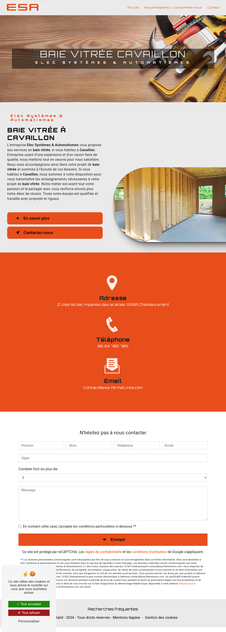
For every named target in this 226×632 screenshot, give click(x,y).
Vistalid (57, 617)
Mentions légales (126, 617)
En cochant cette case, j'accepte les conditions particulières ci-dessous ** (79, 519)
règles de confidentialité (103, 545)
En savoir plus (31, 218)
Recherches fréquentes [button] (113, 609)
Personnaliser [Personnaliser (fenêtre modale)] (29, 621)
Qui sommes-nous (188, 7)
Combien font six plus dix (37, 462)
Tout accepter (29, 604)
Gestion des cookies (161, 617)
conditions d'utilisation (149, 545)
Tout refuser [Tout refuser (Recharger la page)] (29, 613)
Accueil (133, 7)
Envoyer (117, 532)
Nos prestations (156, 7)
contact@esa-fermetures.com (113, 380)
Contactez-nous (33, 232)
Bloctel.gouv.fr (187, 576)
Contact (214, 7)
